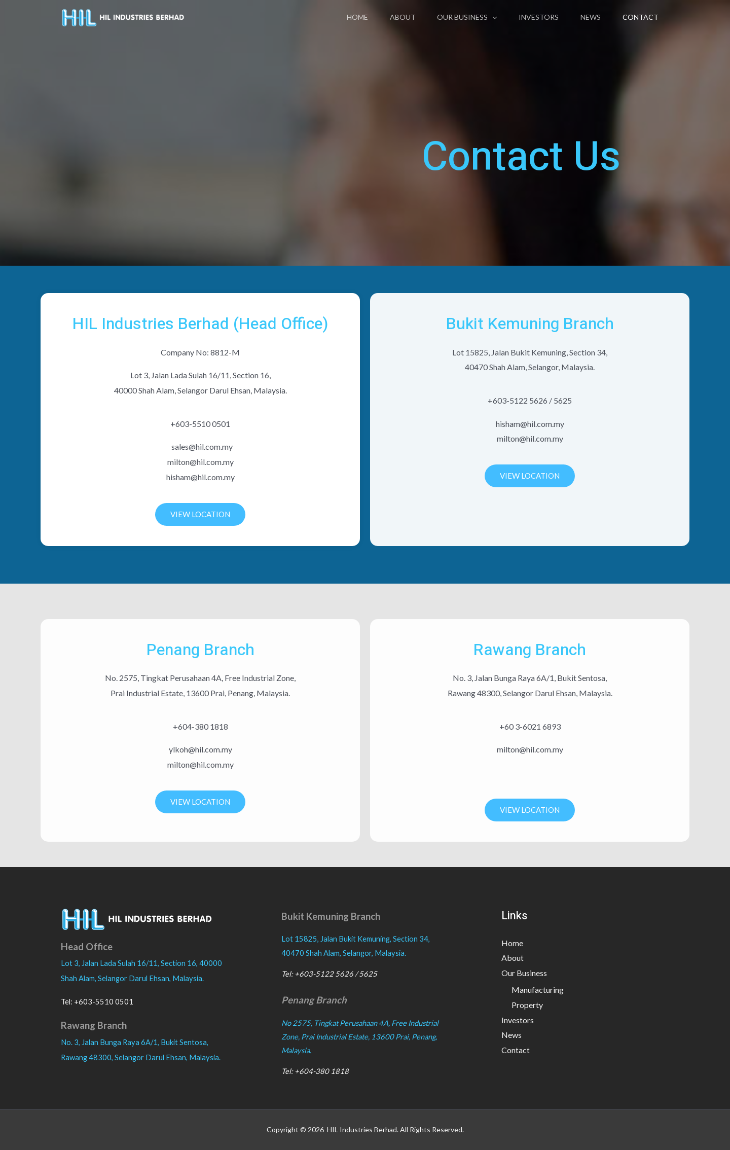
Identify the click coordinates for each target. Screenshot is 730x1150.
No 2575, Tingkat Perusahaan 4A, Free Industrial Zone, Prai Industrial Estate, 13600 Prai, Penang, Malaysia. (360, 1037)
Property (527, 1005)
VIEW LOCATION (200, 514)
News (586, 17)
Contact (639, 17)
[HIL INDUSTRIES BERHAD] (123, 16)
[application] (483, 17)
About (391, 17)
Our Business (458, 17)
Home (342, 17)
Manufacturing (538, 990)
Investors (532, 17)
